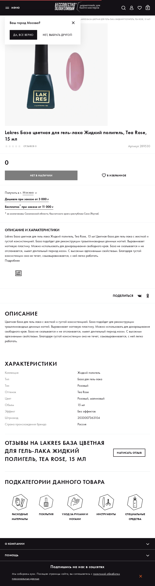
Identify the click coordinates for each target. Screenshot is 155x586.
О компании (77, 543)
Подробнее (12, 260)
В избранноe (114, 175)
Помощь (77, 555)
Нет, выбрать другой (57, 35)
